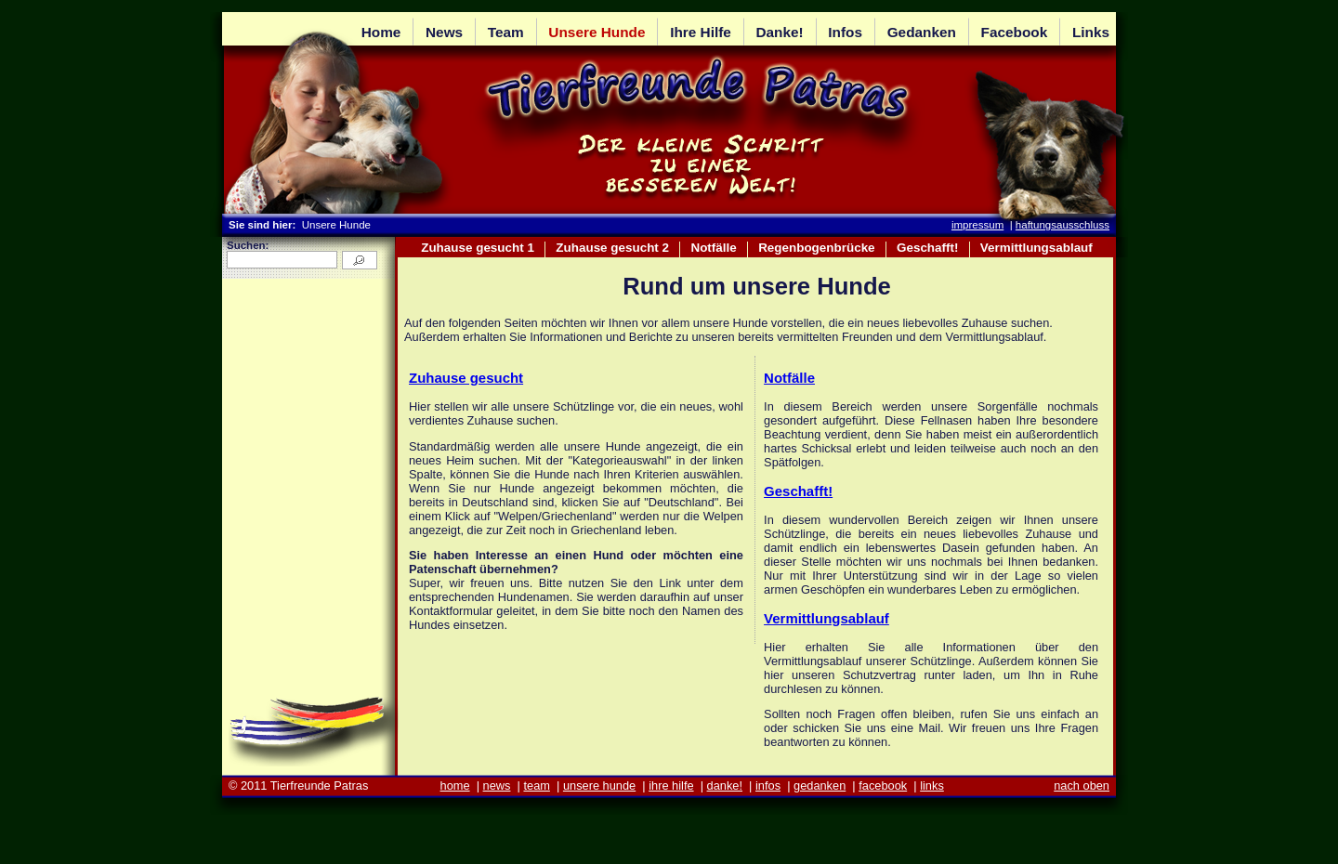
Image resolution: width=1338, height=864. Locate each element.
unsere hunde (599, 785)
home (455, 785)
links (932, 785)
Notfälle (789, 378)
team (536, 785)
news (497, 785)
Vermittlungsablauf (826, 618)
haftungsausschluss (1062, 224)
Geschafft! (798, 491)
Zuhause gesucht (466, 378)
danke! (724, 785)
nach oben (1081, 785)
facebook (883, 785)
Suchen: (248, 245)
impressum (977, 224)
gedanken (820, 785)
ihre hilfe (671, 785)
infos (767, 785)
